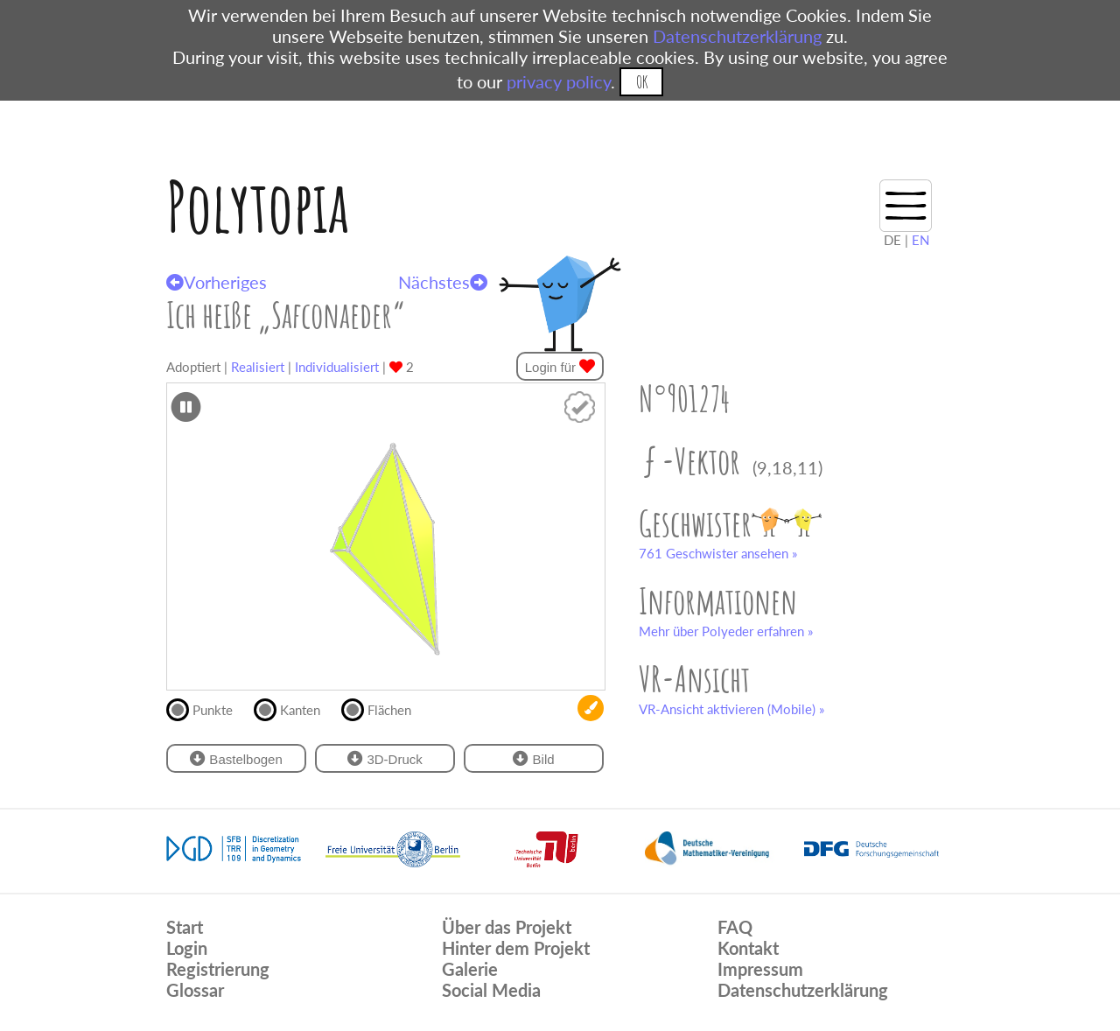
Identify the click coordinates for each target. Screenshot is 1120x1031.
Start (184, 926)
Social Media (491, 989)
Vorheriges (216, 281)
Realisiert (257, 367)
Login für (560, 366)
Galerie (470, 968)
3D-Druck (385, 758)
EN (920, 240)
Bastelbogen (236, 758)
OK (642, 82)
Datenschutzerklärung (737, 35)
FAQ (735, 926)
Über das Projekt (506, 926)
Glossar (195, 989)
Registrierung (218, 968)
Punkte (207, 708)
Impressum (760, 968)
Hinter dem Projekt (516, 947)
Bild (533, 758)
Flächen (383, 708)
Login (186, 947)
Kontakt (748, 947)
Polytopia (257, 206)
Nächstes (442, 281)
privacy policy (559, 81)
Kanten (294, 708)
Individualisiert (337, 367)
